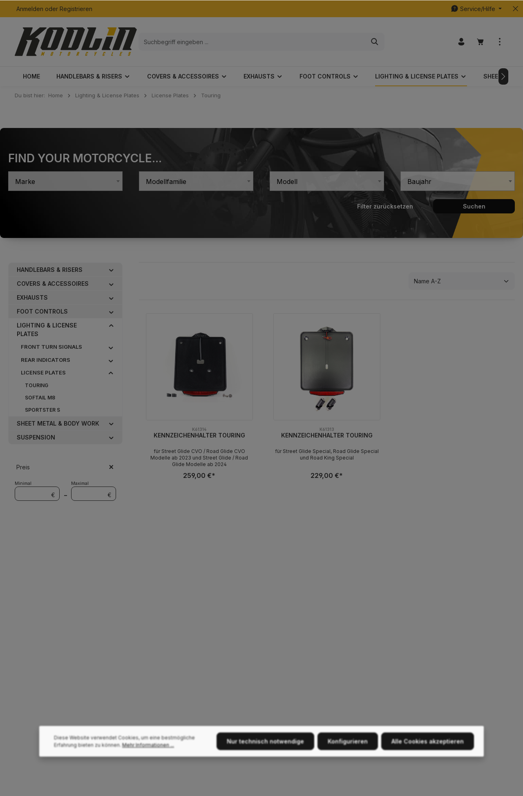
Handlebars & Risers (50, 269)
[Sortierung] (462, 281)
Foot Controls (42, 311)
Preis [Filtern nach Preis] (65, 467)
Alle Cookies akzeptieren (427, 769)
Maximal (93, 490)
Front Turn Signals (51, 346)
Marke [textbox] (25, 181)
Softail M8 (40, 398)
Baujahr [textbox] (419, 181)
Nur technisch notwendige (265, 769)
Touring (36, 385)
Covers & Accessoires (53, 283)
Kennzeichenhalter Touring (199, 435)
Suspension (36, 437)
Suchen (474, 206)
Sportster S (42, 410)
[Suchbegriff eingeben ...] (252, 42)
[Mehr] (499, 42)
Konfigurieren (348, 769)
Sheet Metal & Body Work (58, 423)
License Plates (43, 372)
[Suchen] (374, 42)
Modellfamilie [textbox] (166, 181)
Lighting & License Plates (47, 329)
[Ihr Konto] (461, 42)
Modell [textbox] (287, 181)
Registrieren (76, 8)
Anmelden (29, 8)
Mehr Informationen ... (148, 773)
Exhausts (32, 297)
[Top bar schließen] (515, 9)
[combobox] (65, 181)
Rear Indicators (45, 360)
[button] (111, 269)
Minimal (37, 490)
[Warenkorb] (480, 42)
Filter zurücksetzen (385, 206)
